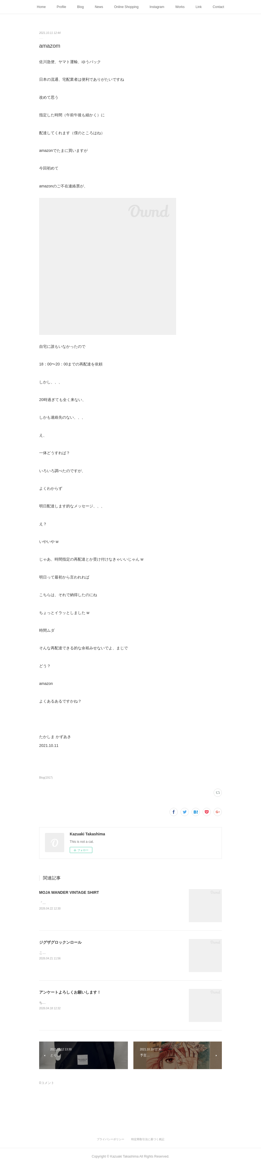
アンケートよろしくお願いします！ (70, 992)
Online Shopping (126, 7)
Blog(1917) (46, 777)
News (99, 7)
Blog (80, 7)
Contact (218, 7)
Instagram (157, 7)
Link (199, 7)
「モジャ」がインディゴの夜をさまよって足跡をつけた (80, 903)
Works (180, 7)
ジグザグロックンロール (60, 942)
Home (41, 7)
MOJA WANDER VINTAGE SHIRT (69, 892)
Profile (61, 7)
